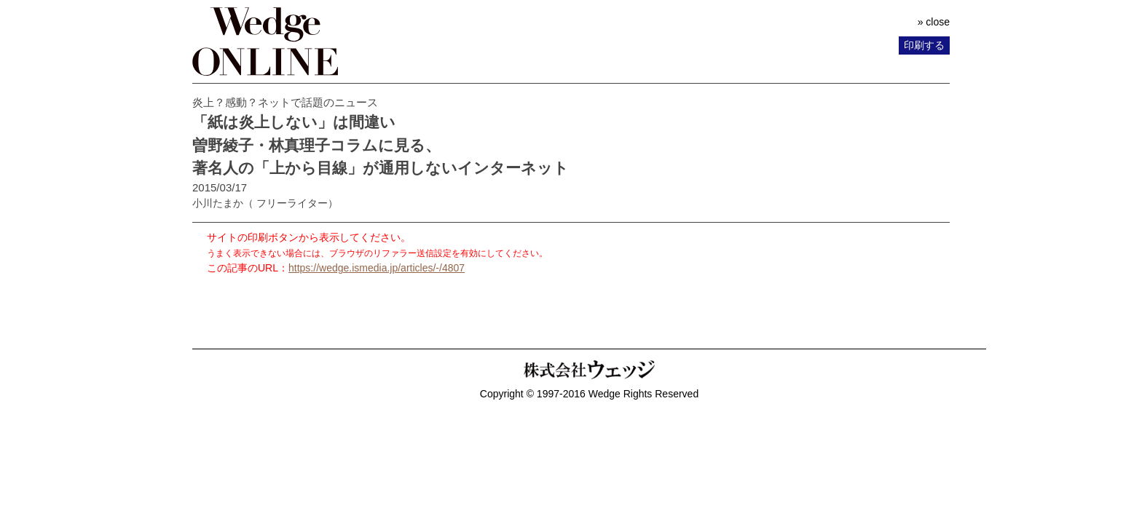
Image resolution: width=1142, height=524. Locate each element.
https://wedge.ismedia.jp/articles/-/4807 (376, 268)
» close (934, 22)
